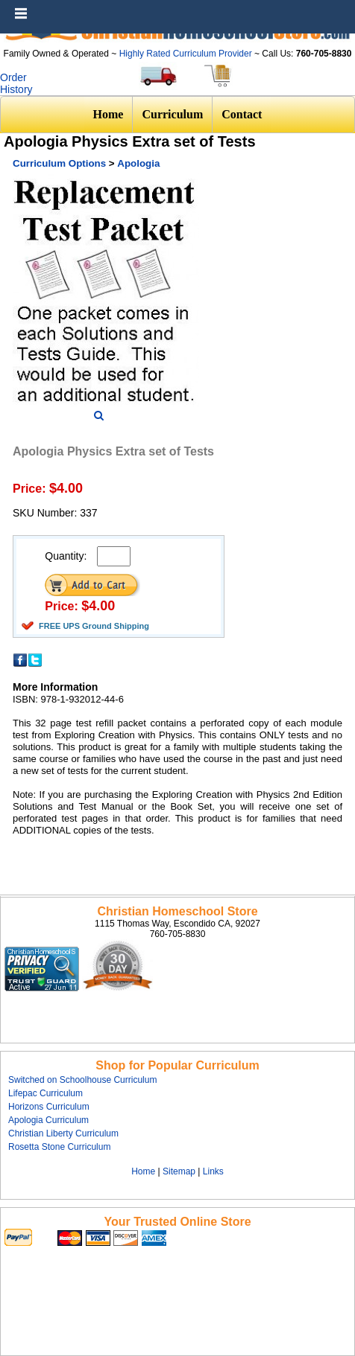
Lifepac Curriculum (45, 1093)
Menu (340, 7)
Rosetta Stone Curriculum (59, 1147)
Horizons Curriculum (48, 1106)
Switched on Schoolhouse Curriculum (82, 1080)
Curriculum (172, 114)
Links (213, 1171)
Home (108, 114)
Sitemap (179, 1171)
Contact (242, 114)
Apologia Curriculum (48, 1120)
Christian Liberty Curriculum (63, 1133)
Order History (16, 83)
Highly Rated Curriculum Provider (186, 53)
